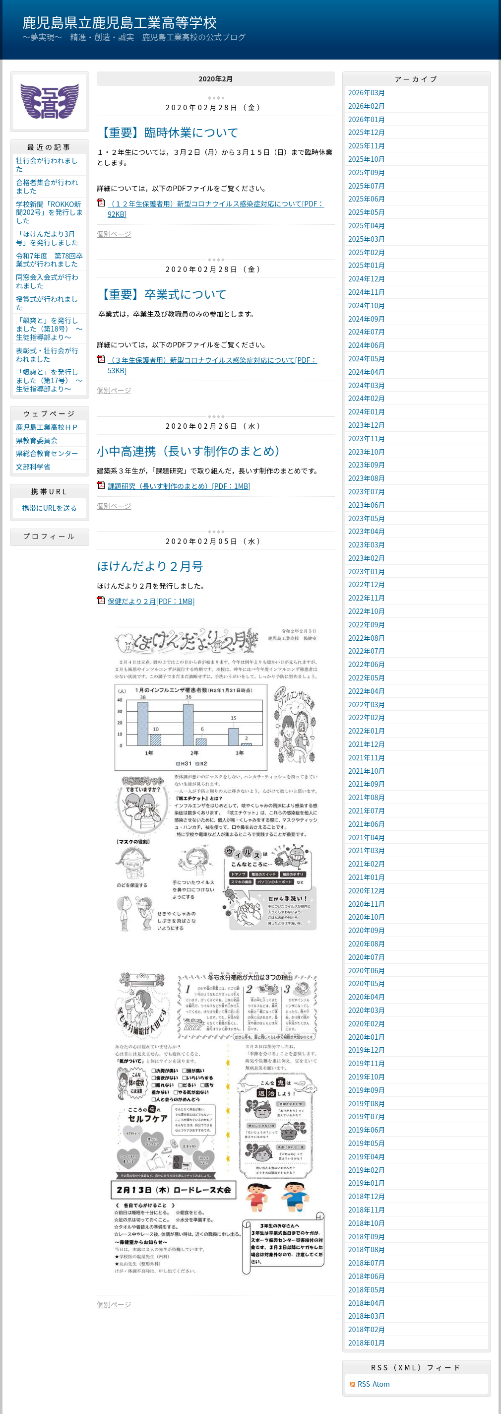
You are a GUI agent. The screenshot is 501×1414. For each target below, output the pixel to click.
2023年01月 (366, 571)
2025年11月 (366, 145)
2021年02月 (366, 864)
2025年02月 (366, 252)
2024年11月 (366, 292)
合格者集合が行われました (47, 186)
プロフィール (49, 536)
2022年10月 (366, 611)
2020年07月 (366, 957)
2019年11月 (366, 1063)
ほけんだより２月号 (150, 565)
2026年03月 (366, 92)
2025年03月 (366, 239)
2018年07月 (366, 1263)
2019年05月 (366, 1143)
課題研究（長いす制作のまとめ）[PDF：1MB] (179, 486)
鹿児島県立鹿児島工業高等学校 (119, 22)
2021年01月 (366, 877)
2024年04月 (366, 372)
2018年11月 (366, 1209)
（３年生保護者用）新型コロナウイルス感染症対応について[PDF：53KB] (212, 365)
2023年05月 (366, 518)
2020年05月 (366, 983)
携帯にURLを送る (49, 508)
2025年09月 (366, 172)
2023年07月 (366, 491)
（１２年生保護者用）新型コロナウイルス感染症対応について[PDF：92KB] (216, 209)
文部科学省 (33, 466)
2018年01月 (366, 1342)
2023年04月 (366, 531)
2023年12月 (366, 425)
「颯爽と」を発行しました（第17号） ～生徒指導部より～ (49, 380)
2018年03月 (366, 1316)
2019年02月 (366, 1170)
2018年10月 (366, 1223)
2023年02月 (366, 558)
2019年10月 (366, 1076)
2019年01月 (366, 1183)
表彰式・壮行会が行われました (47, 354)
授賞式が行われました (47, 303)
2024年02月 (366, 398)
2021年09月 (366, 784)
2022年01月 (366, 731)
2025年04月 (366, 225)
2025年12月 (366, 132)
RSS (364, 1384)
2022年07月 (366, 651)
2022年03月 (366, 704)
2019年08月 (366, 1103)
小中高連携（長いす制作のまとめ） (192, 450)
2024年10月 (366, 305)
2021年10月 (366, 771)
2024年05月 (366, 358)
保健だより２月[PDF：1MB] (151, 601)
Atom (381, 1384)
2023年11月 (366, 438)
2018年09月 (366, 1236)
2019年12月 (366, 1050)
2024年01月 (366, 411)
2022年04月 (366, 691)
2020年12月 (366, 890)
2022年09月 (366, 624)
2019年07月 (366, 1116)
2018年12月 (366, 1196)
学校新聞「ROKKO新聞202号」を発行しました (49, 212)
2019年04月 (366, 1156)
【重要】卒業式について (162, 293)
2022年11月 (366, 598)
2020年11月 (366, 904)
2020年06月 (366, 970)
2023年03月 (366, 544)
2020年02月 (366, 1023)
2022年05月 (366, 677)
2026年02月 (366, 106)
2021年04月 (366, 837)
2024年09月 (366, 319)
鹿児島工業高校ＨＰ (47, 427)
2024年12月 (366, 278)
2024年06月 (366, 345)
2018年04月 (366, 1303)
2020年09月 (366, 930)
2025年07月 (366, 186)
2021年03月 (366, 850)
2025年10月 (366, 159)
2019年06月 (366, 1130)
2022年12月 (366, 584)
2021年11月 (366, 757)
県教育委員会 (37, 440)
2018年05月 (366, 1289)
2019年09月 (366, 1090)
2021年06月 (366, 824)
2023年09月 (366, 465)
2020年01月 (366, 1037)
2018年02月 (366, 1329)
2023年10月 (366, 452)
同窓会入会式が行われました (47, 281)
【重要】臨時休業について (168, 131)
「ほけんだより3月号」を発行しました (47, 238)
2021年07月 (366, 810)
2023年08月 (366, 478)
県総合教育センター (47, 453)
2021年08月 (366, 797)
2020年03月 (366, 1010)
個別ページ (114, 234)
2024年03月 (366, 385)
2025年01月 (366, 265)
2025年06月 (366, 198)
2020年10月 (366, 917)
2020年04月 (366, 997)
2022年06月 (366, 664)
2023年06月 (366, 505)
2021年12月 (366, 744)
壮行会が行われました (47, 164)
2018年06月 (366, 1276)
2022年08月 (366, 638)
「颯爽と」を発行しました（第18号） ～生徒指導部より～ (49, 328)
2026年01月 (366, 119)
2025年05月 (366, 212)
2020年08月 (366, 943)
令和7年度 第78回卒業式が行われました (49, 260)
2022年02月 (366, 717)
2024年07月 (366, 332)
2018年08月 (366, 1249)
